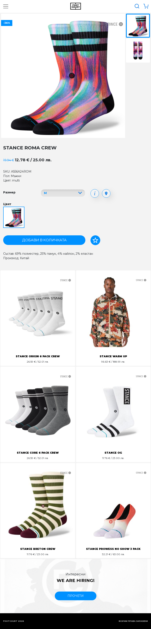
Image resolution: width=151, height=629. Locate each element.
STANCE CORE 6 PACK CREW (38, 452)
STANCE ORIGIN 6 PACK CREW (38, 356)
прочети (76, 596)
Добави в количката (44, 240)
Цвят (7, 204)
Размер (9, 192)
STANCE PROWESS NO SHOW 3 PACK (113, 548)
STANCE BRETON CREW (37, 548)
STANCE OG (113, 452)
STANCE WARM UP (113, 356)
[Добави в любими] (95, 240)
